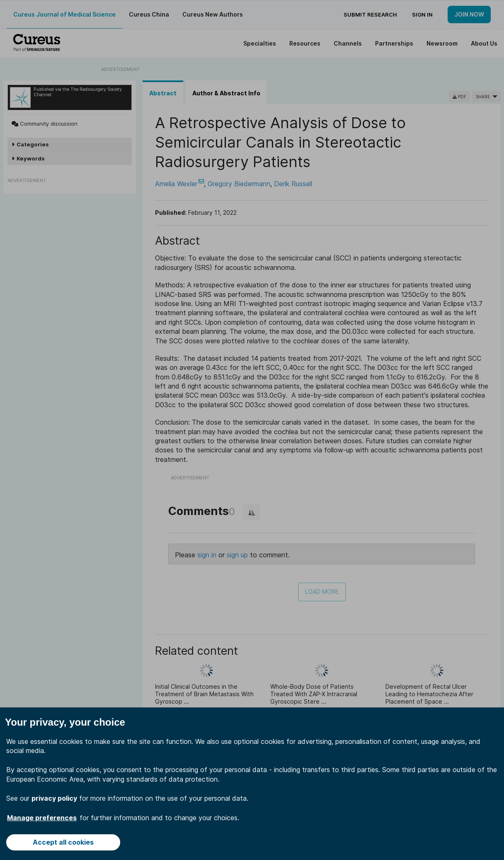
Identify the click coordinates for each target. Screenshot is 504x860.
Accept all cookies (63, 842)
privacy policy (54, 798)
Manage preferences (42, 818)
